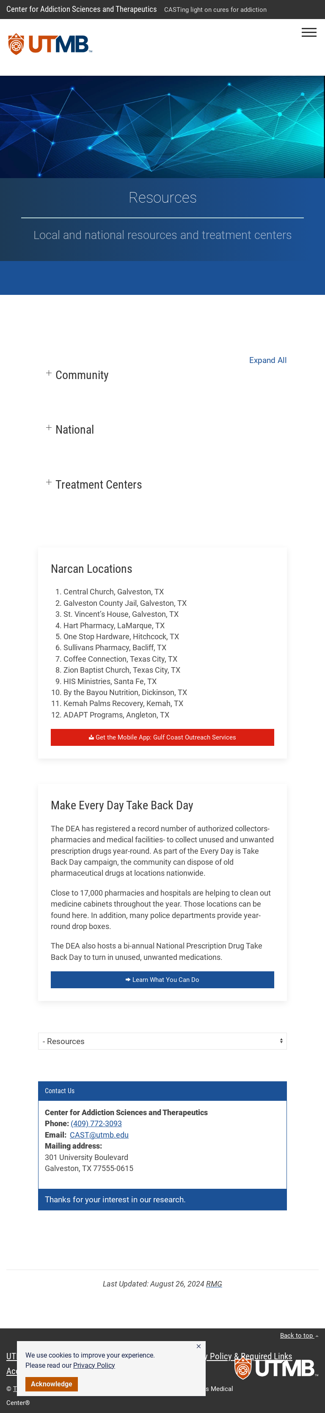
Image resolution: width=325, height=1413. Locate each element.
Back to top (299, 1335)
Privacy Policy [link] (94, 1365)
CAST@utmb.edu (99, 1135)
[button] (198, 1346)
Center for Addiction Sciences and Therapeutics (81, 9)
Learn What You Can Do (162, 980)
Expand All (268, 360)
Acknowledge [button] (51, 1384)
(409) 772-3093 (96, 1123)
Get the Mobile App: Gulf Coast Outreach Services (162, 737)
